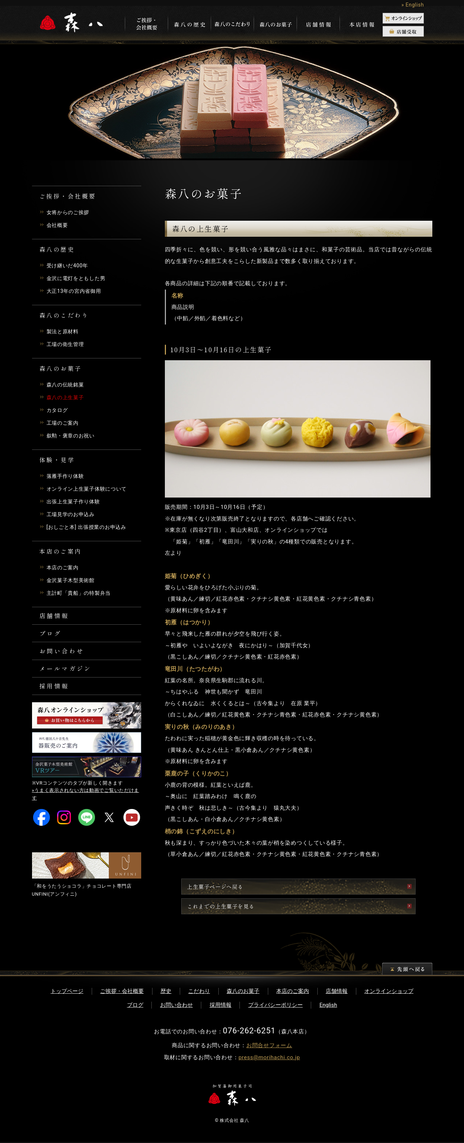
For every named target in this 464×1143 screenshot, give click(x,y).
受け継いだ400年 (69, 265)
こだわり (199, 992)
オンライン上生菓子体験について (89, 489)
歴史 (165, 992)
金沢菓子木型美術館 (72, 580)
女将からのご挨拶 (69, 212)
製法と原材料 (64, 331)
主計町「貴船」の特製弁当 (81, 593)
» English (412, 5)
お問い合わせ (63, 654)
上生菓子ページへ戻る (265, 887)
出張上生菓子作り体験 (75, 501)
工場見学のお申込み (72, 514)
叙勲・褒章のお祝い (72, 435)
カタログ (58, 410)
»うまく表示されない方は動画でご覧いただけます (86, 801)
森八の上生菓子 (67, 397)
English (328, 1006)
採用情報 (55, 692)
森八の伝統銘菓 (67, 384)
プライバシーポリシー (275, 1006)
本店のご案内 (64, 567)
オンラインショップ (388, 992)
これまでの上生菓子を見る (271, 907)
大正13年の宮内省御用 (76, 291)
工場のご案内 (64, 423)
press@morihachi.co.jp (269, 1058)
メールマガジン (67, 673)
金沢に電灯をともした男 (78, 278)
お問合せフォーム (269, 1046)
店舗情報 (55, 616)
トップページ (67, 992)
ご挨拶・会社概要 (122, 992)
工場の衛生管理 (67, 344)
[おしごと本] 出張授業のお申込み (89, 527)
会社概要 (58, 225)
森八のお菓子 (243, 992)
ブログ (51, 635)
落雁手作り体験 (67, 476)
